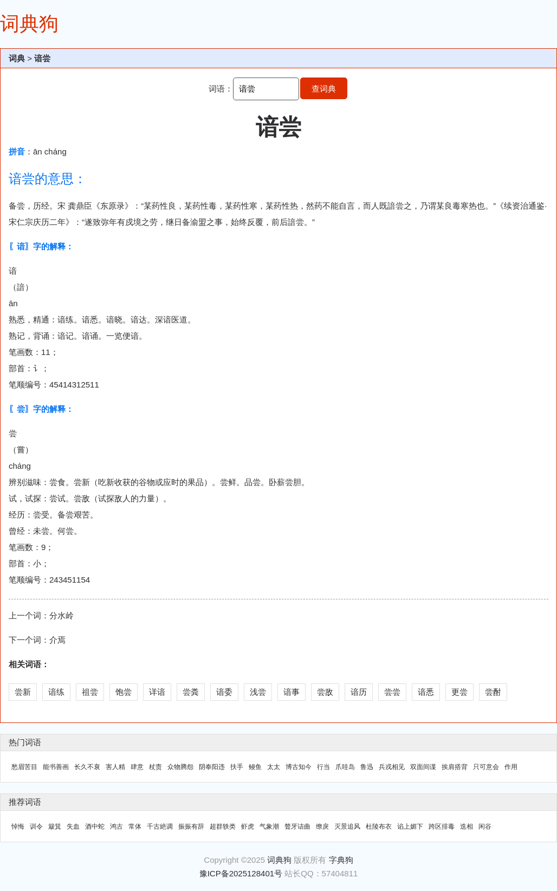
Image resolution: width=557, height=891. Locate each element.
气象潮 (269, 826)
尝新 (23, 691)
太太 (273, 767)
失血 (73, 826)
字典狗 (341, 859)
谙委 (224, 691)
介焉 (57, 639)
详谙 (157, 691)
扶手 (236, 767)
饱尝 (123, 691)
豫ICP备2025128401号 (240, 873)
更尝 (459, 691)
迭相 (466, 826)
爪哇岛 (345, 767)
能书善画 (56, 767)
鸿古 (116, 826)
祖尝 (90, 691)
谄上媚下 (410, 826)
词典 (17, 58)
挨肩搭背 (455, 767)
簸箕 (54, 826)
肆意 (137, 767)
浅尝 (258, 691)
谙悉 (426, 691)
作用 (510, 767)
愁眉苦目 (24, 767)
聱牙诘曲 (297, 826)
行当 (323, 767)
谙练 (56, 691)
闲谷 (484, 826)
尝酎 (493, 691)
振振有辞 (191, 826)
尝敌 (325, 691)
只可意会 (486, 767)
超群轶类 (223, 826)
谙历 (359, 691)
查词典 (324, 88)
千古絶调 (160, 826)
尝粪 (191, 691)
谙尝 (42, 58)
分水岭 (61, 615)
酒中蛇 (95, 826)
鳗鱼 (255, 767)
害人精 (115, 767)
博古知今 (299, 767)
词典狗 (29, 23)
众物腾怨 (180, 767)
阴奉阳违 (212, 767)
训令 (36, 826)
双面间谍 (423, 767)
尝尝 (392, 691)
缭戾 (322, 826)
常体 (134, 826)
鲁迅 (366, 767)
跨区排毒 (442, 826)
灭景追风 (347, 826)
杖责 (155, 767)
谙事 (291, 691)
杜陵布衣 (379, 826)
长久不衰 (87, 767)
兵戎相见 (392, 767)
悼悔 (17, 826)
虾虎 (247, 826)
